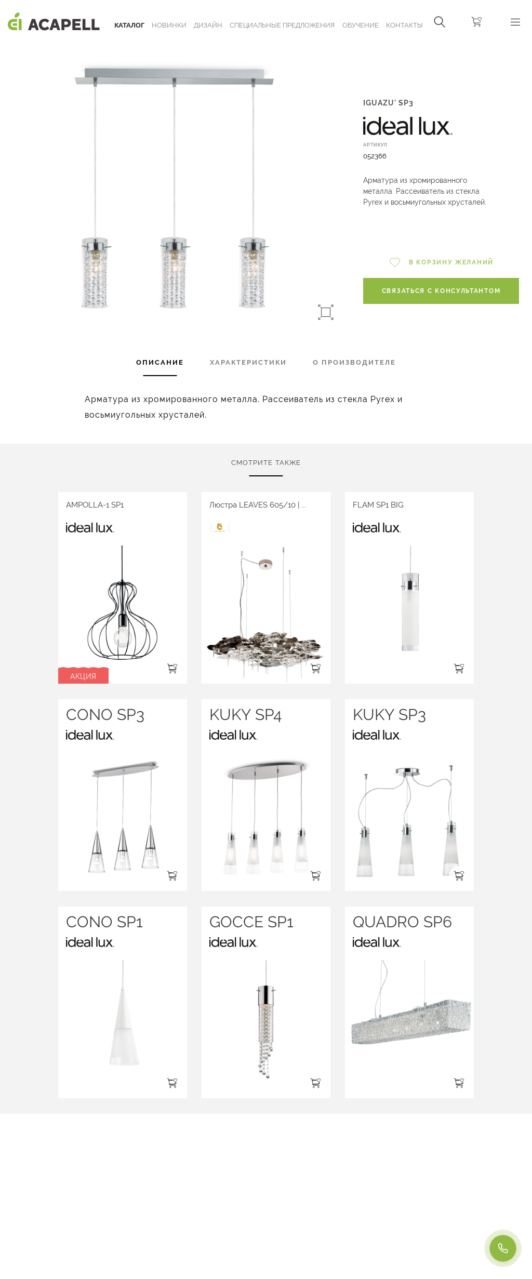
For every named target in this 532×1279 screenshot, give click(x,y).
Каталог (129, 25)
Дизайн (208, 25)
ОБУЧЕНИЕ (360, 25)
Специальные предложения (282, 25)
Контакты (404, 25)
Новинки (169, 25)
